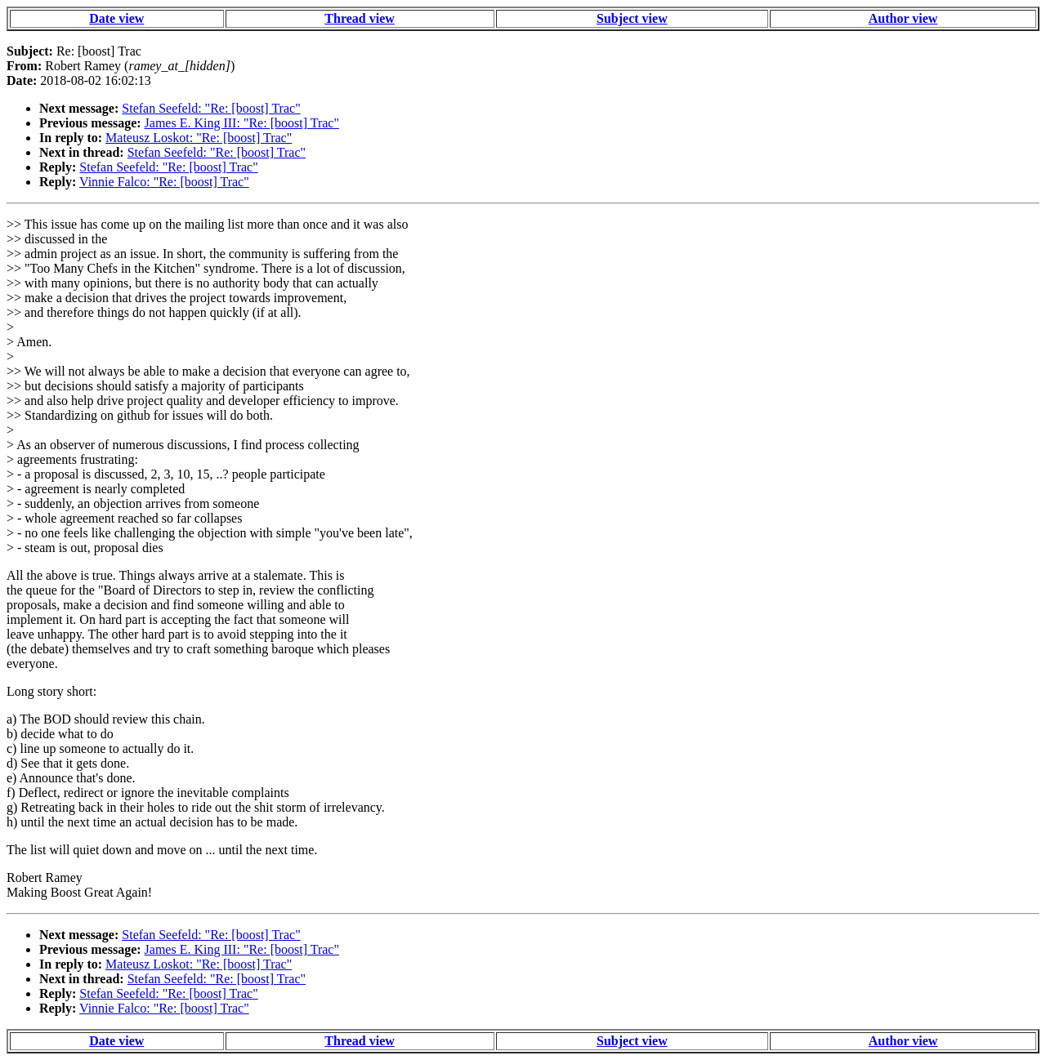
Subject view (632, 18)
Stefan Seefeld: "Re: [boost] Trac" (211, 108)
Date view (116, 18)
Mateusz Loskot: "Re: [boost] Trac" (198, 138)
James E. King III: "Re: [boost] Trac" (242, 123)
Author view (903, 18)
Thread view (359, 18)
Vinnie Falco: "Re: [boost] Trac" (164, 182)
